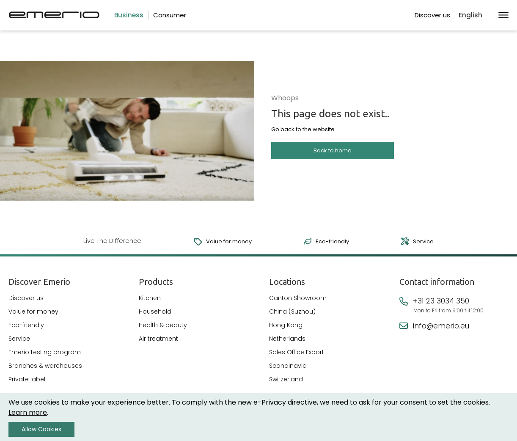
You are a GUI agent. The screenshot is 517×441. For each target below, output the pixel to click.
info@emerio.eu (441, 330)
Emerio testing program (44, 357)
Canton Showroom (298, 302)
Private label (26, 384)
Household (155, 316)
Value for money (225, 241)
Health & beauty (163, 329)
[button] (474, 15)
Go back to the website (303, 136)
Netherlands (287, 343)
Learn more (27, 412)
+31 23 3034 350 (441, 305)
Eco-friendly (330, 241)
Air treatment (158, 343)
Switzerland (286, 384)
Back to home (333, 157)
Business (128, 15)
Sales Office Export (296, 357)
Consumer (169, 15)
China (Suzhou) (292, 316)
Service (423, 241)
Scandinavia (288, 370)
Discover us (432, 15)
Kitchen (150, 302)
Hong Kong (285, 329)
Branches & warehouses (45, 370)
